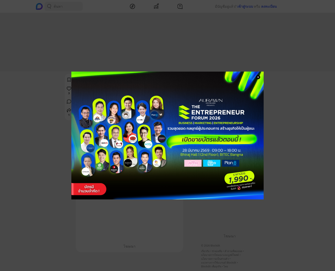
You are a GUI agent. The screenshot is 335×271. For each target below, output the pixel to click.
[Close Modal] (258, 77)
